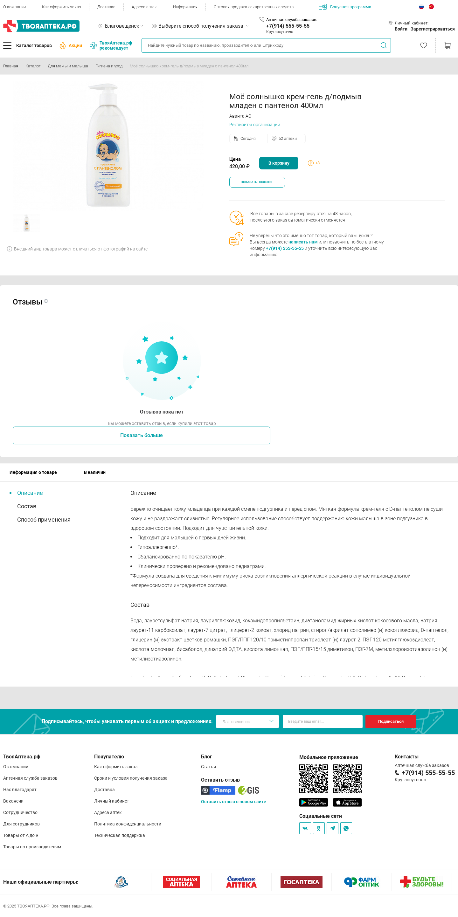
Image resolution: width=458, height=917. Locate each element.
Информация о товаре (33, 472)
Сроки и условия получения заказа (131, 778)
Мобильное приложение (328, 757)
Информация (185, 6)
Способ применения (44, 519)
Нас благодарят (20, 789)
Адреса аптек (144, 6)
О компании (14, 6)
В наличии (95, 472)
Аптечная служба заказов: (291, 19)
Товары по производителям (32, 846)
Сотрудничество (20, 812)
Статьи (208, 766)
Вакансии (13, 801)
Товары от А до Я (20, 835)
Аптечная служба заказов (30, 778)
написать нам (303, 241)
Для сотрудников (21, 823)
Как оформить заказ (61, 6)
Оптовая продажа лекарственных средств (254, 6)
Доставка (106, 6)
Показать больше (141, 435)
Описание (30, 492)
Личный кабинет (111, 801)
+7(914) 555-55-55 (287, 26)
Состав (26, 506)
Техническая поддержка (119, 835)
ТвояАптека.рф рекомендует (111, 45)
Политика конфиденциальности (127, 823)
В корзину (278, 163)
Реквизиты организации (254, 124)
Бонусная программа (345, 7)
